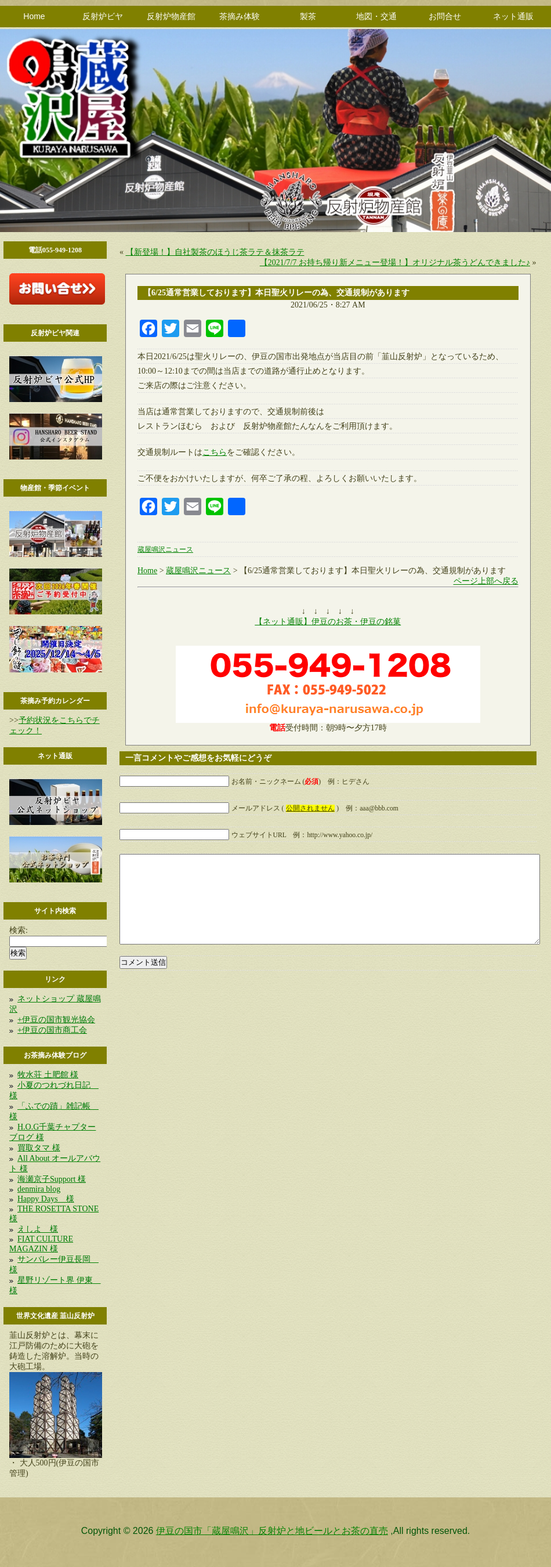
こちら (214, 452)
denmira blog (38, 1189)
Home (34, 16)
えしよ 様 (37, 1229)
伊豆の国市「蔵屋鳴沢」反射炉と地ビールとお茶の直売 (272, 1531)
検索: (18, 930)
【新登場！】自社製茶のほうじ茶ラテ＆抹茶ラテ (215, 252)
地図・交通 (376, 16)
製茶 (308, 16)
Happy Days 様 (45, 1199)
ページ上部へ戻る (486, 581)
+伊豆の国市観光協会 (56, 1019)
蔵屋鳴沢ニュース (165, 549)
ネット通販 (513, 16)
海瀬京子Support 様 (51, 1179)
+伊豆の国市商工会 (52, 1030)
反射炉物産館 (171, 16)
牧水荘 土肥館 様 (47, 1074)
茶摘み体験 (239, 16)
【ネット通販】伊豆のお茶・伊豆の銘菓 (328, 621)
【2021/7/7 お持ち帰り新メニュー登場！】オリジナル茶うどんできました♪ (395, 262)
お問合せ (445, 16)
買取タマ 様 (38, 1147)
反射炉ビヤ (102, 16)
